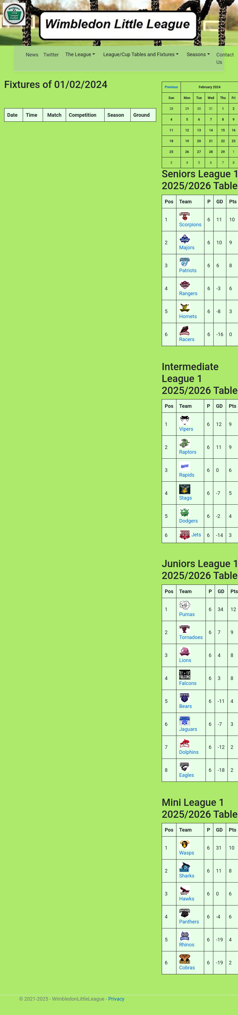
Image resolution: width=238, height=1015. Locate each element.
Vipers (186, 429)
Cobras (187, 967)
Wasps (186, 853)
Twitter (51, 55)
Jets (196, 535)
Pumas (187, 614)
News (32, 55)
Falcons (188, 683)
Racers (186, 339)
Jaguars (188, 729)
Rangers (188, 293)
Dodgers (188, 521)
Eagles (186, 775)
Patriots (188, 270)
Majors (186, 247)
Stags (185, 498)
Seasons (196, 54)
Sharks (186, 876)
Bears (185, 706)
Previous (171, 87)
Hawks (186, 899)
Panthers (189, 922)
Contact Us (225, 58)
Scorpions (190, 224)
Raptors (187, 452)
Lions (185, 660)
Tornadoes (191, 637)
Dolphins (189, 752)
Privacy (116, 999)
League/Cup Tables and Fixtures (138, 54)
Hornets (188, 316)
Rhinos (186, 944)
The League (78, 54)
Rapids (186, 475)
